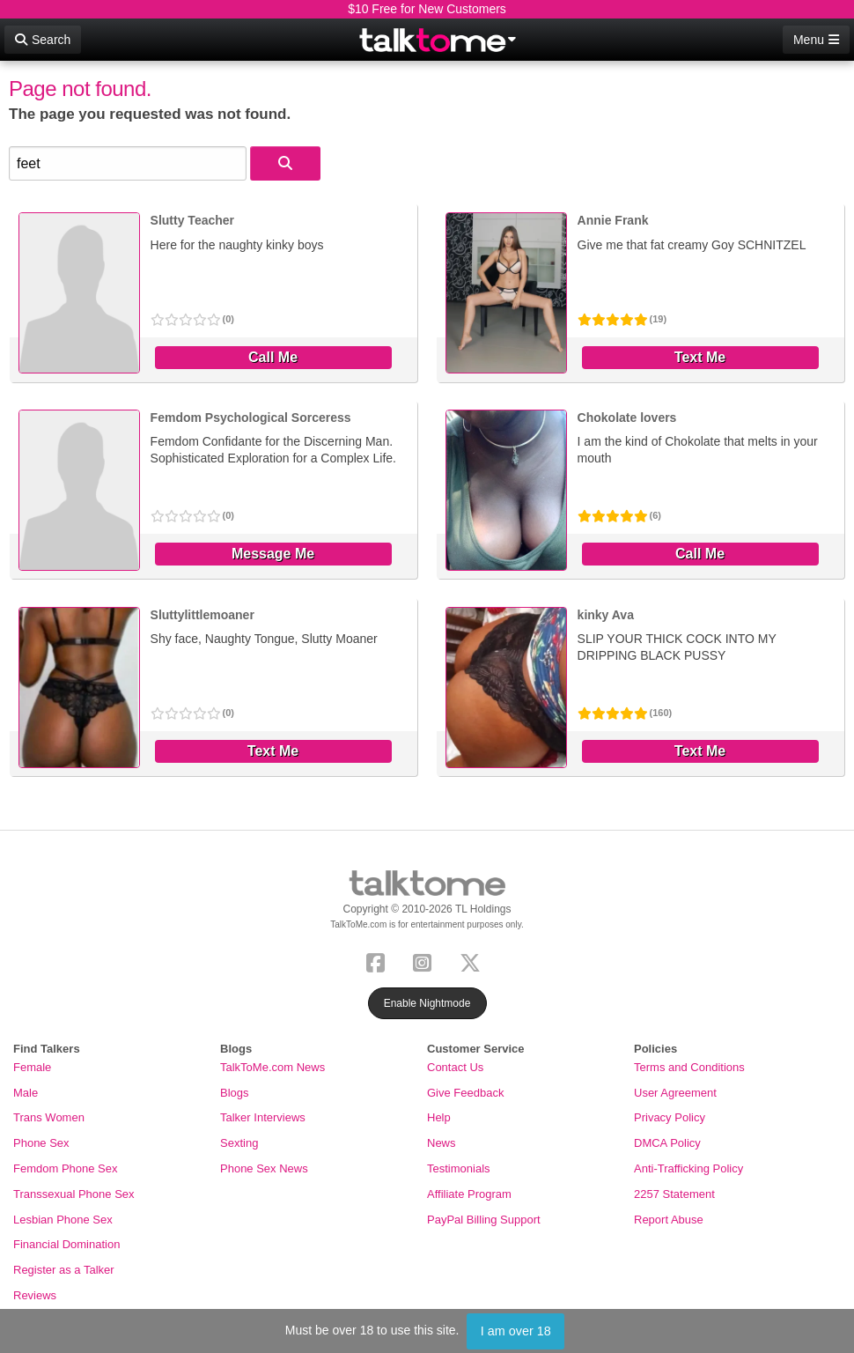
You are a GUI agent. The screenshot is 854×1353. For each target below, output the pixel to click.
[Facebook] (379, 960)
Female (32, 1067)
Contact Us (455, 1067)
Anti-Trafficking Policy (688, 1168)
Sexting (239, 1143)
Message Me (273, 553)
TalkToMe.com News (272, 1067)
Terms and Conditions (689, 1067)
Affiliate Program (469, 1194)
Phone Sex (41, 1143)
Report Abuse (668, 1219)
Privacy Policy (669, 1117)
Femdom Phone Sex (65, 1168)
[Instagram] (425, 960)
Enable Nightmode (427, 1003)
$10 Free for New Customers (427, 9)
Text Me (699, 357)
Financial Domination (66, 1244)
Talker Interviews (263, 1117)
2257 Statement (674, 1194)
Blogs (234, 1092)
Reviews (34, 1295)
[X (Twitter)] (473, 960)
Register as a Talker (63, 1269)
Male (25, 1092)
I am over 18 (516, 1331)
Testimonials (458, 1168)
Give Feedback (465, 1092)
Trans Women (49, 1117)
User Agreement (675, 1092)
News (441, 1143)
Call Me (273, 357)
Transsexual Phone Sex (74, 1194)
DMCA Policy (667, 1143)
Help (439, 1117)
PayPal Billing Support (484, 1219)
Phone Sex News (264, 1168)
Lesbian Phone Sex (63, 1219)
